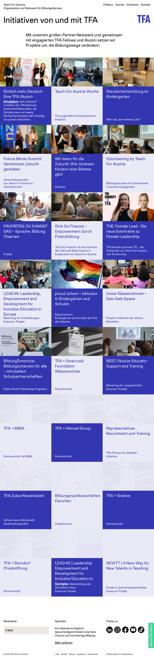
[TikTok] (141, 630)
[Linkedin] (109, 630)
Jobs (57, 654)
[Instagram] (117, 630)
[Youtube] (133, 630)
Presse (72, 654)
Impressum (81, 654)
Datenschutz (92, 654)
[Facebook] (125, 630)
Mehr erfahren (64, 642)
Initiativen (133, 4)
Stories (119, 4)
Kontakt (145, 4)
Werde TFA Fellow (151, 636)
